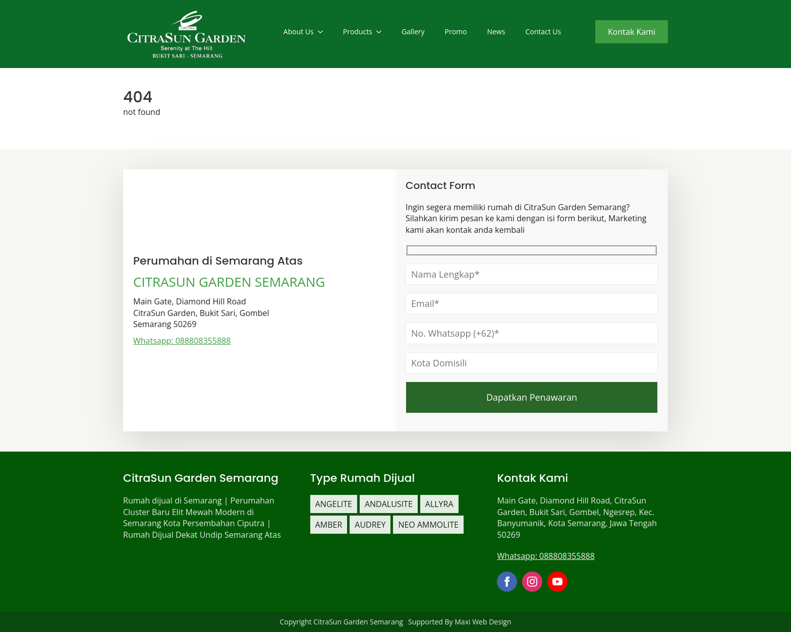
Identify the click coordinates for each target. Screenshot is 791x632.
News (496, 31)
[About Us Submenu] (323, 31)
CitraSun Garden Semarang (358, 621)
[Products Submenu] (381, 31)
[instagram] (532, 582)
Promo (456, 31)
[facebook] (507, 582)
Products (357, 31)
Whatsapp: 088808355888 (182, 340)
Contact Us (543, 31)
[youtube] (557, 582)
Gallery (413, 31)
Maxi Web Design (483, 621)
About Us (299, 31)
